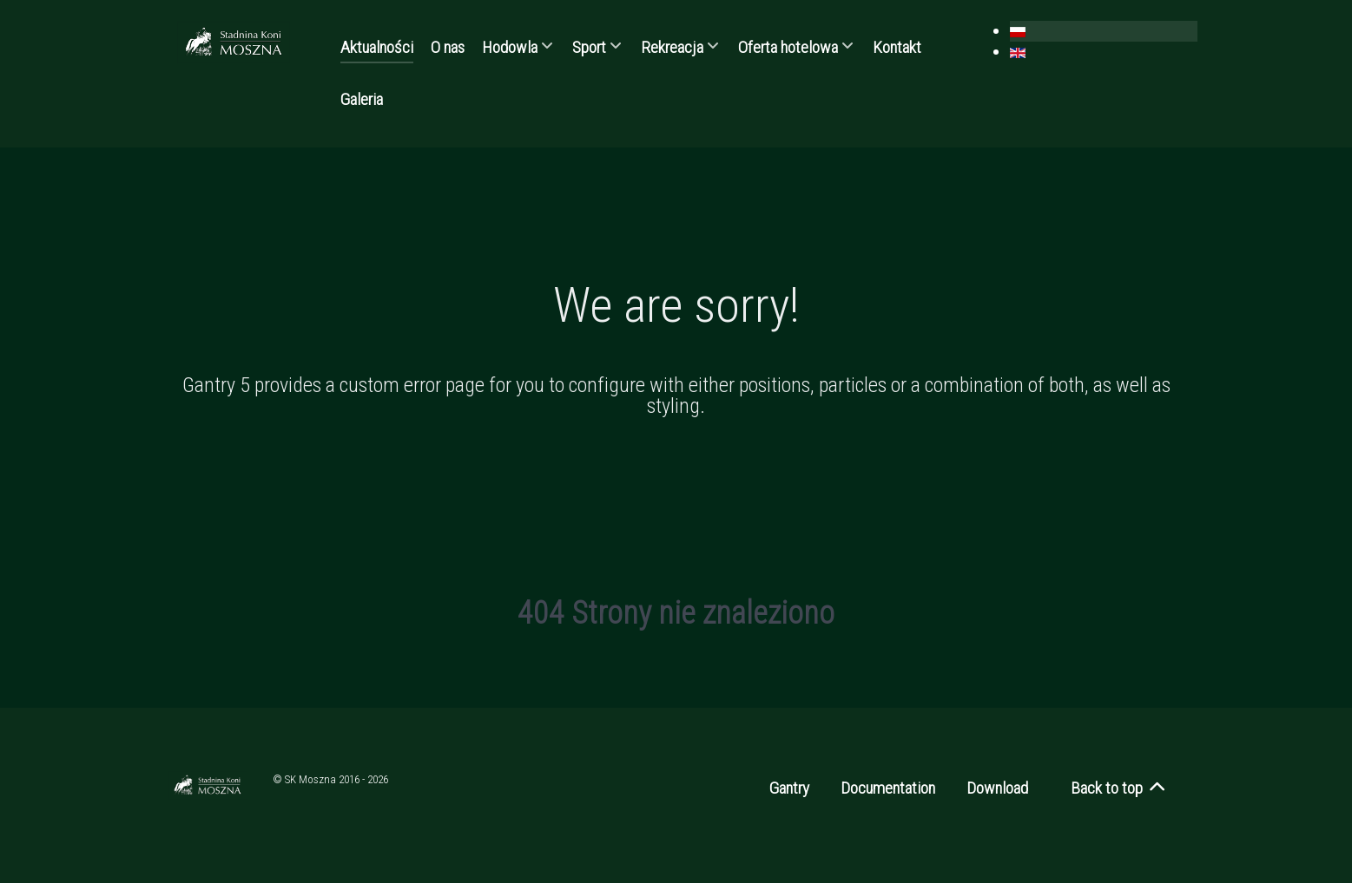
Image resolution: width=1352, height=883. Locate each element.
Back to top (1119, 788)
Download (997, 788)
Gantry (789, 788)
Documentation (888, 788)
